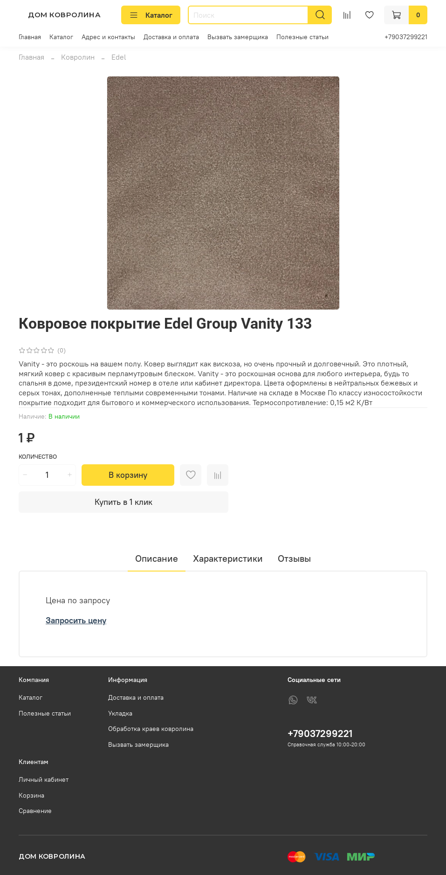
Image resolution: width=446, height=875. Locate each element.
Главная (30, 37)
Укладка (120, 713)
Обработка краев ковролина (150, 728)
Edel (118, 57)
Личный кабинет (44, 779)
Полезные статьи (302, 37)
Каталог (150, 15)
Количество (38, 456)
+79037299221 (405, 37)
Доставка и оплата (171, 37)
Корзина (31, 795)
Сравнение (35, 810)
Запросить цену (76, 620)
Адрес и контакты (108, 37)
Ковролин (78, 57)
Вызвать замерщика (237, 37)
